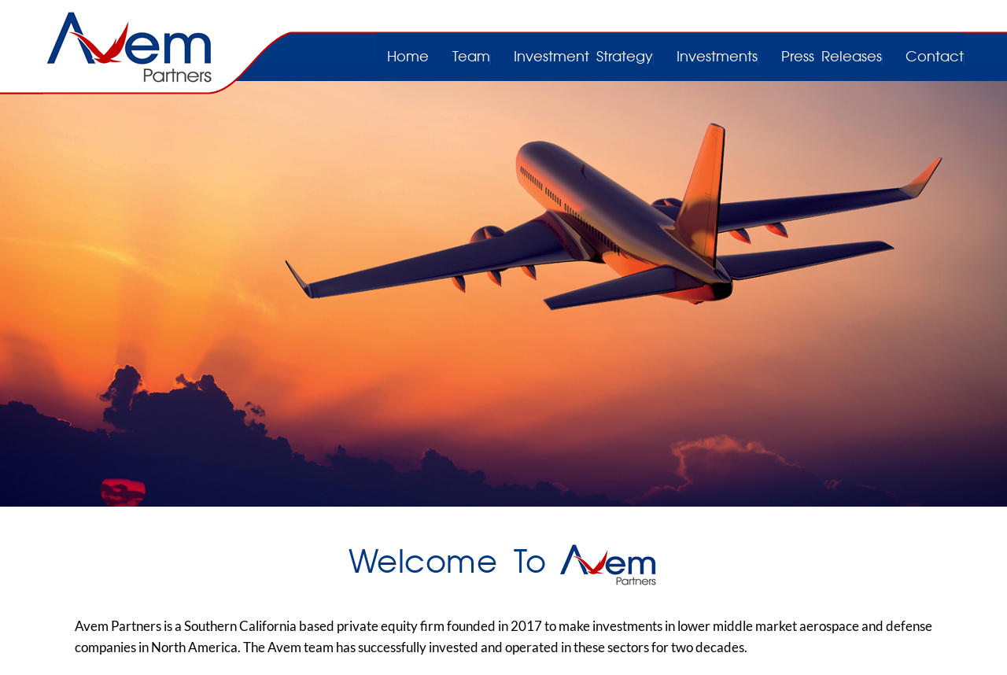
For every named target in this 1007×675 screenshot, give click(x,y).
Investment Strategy (583, 57)
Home (408, 57)
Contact (935, 57)
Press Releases (831, 57)
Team (471, 57)
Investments (717, 57)
